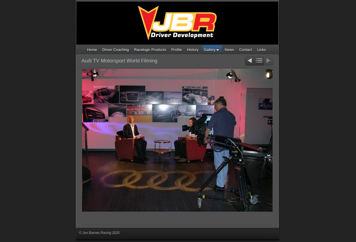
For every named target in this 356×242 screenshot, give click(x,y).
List (259, 61)
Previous (249, 61)
